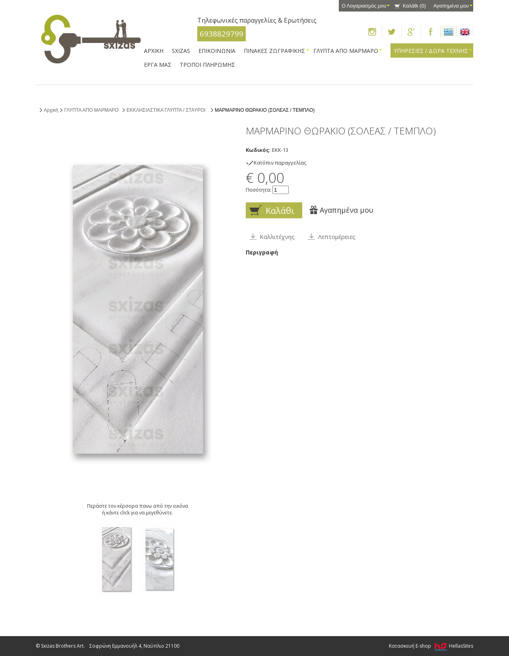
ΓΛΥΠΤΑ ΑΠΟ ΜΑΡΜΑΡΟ (345, 50)
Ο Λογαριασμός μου (364, 6)
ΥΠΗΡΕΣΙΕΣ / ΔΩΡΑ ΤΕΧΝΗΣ (431, 50)
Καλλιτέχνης (277, 237)
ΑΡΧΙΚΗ (153, 50)
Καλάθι (414, 6)
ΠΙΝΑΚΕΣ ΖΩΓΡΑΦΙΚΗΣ (274, 50)
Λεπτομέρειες (337, 237)
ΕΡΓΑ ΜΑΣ (157, 64)
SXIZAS (181, 50)
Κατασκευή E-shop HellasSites (431, 645)
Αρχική (51, 110)
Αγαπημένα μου (451, 6)
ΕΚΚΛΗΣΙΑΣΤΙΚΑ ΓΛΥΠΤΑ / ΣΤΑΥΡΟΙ (166, 110)
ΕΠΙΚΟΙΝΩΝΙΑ (216, 50)
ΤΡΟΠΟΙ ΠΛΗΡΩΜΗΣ (207, 64)
